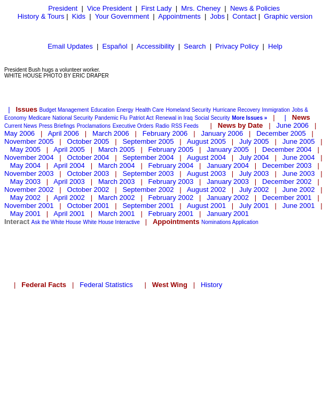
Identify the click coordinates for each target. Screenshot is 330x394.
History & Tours (41, 16)
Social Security (212, 118)
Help (275, 46)
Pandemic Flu (111, 118)
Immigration (276, 110)
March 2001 (116, 214)
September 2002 (148, 190)
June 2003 (298, 173)
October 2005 (88, 141)
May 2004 (25, 165)
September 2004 (148, 157)
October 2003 (88, 173)
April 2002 (69, 198)
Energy (124, 110)
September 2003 (148, 173)
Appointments (179, 16)
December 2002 (287, 181)
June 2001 (298, 206)
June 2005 (298, 141)
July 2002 (254, 190)
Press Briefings (57, 126)
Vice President (109, 8)
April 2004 (69, 165)
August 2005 (206, 141)
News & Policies (255, 8)
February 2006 (165, 133)
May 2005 (25, 149)
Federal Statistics (106, 285)
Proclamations (94, 126)
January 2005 (228, 149)
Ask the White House (56, 222)
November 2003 (29, 173)
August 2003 (206, 173)
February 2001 (171, 214)
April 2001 (69, 214)
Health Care (149, 110)
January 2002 (228, 198)
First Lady (156, 8)
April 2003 (69, 181)
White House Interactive (111, 222)
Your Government (122, 16)
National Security (72, 118)
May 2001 (25, 214)
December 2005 (281, 133)
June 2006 (292, 125)
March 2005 (116, 149)
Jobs (217, 16)
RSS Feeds (185, 126)
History (211, 285)
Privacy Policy (236, 46)
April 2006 (63, 133)
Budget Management (64, 110)
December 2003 (287, 165)
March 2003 (116, 181)
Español (115, 46)
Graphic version (288, 16)
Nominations (216, 222)
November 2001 (29, 206)
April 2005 (69, 149)
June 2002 (298, 190)
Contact (244, 16)
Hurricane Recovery (236, 110)
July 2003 (254, 173)
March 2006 (110, 133)
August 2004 (206, 157)
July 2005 (254, 141)
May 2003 (25, 181)
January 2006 (222, 133)
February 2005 (171, 149)
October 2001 (88, 206)
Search (195, 46)
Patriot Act (141, 118)
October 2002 (88, 190)
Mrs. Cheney (201, 8)
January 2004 (228, 165)
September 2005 (148, 141)
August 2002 (206, 190)
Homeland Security (188, 110)
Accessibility (156, 46)
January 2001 (228, 214)
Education (102, 110)
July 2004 (254, 157)
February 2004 (171, 165)
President (62, 8)
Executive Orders (133, 126)
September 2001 (148, 206)
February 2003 (171, 181)
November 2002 (29, 190)
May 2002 (25, 198)
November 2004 (29, 157)
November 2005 (29, 141)
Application (245, 222)
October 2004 (88, 157)
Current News (20, 126)
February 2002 (171, 198)
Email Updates (70, 46)
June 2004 (298, 157)
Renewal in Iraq (173, 118)
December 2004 (287, 149)
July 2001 (254, 206)
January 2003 (228, 181)
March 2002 (116, 198)
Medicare (39, 118)
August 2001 (206, 206)
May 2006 (19, 133)
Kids (78, 16)
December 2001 (287, 198)
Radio (162, 126)
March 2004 (116, 165)
